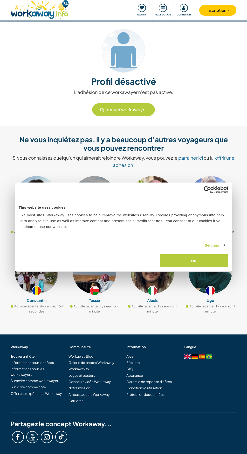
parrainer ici (190, 158)
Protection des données (145, 394)
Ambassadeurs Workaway (89, 394)
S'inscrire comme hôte (28, 387)
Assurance (134, 375)
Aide (130, 356)
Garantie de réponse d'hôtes (149, 381)
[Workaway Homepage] (40, 9)
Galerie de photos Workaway (91, 362)
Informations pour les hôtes (32, 362)
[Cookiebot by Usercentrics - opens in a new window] (207, 189)
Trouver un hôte (23, 356)
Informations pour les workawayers (27, 371)
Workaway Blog (81, 356)
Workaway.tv (79, 369)
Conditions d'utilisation (144, 388)
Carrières (76, 400)
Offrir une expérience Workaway (36, 393)
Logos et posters (82, 375)
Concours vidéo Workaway (90, 381)
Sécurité (133, 362)
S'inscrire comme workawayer (34, 380)
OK (194, 260)
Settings (212, 245)
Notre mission (79, 388)
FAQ (129, 369)
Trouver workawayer (123, 109)
